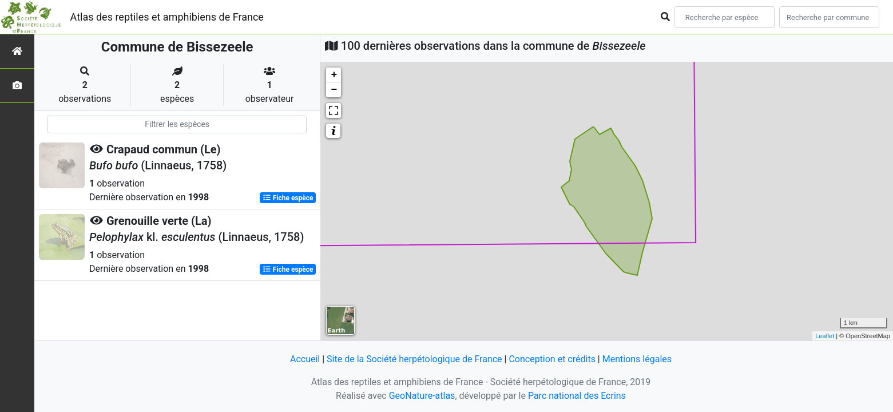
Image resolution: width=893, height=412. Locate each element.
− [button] (334, 90)
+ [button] (334, 75)
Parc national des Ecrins (577, 395)
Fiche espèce (288, 198)
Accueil (305, 359)
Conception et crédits (552, 359)
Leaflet (824, 335)
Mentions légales (637, 359)
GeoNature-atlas (422, 395)
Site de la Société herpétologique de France (414, 359)
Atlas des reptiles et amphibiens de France (167, 17)
